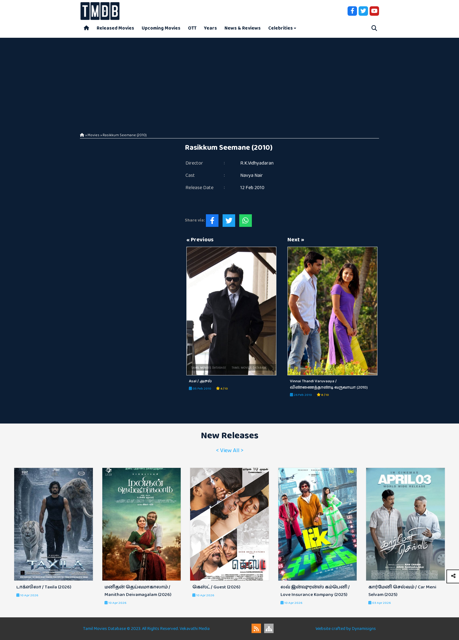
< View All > (229, 450)
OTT (192, 28)
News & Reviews (242, 28)
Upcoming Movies (161, 28)
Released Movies (115, 28)
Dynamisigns (364, 628)
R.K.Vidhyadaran (257, 163)
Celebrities (280, 28)
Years (210, 28)
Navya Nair (251, 175)
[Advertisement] (229, 82)
